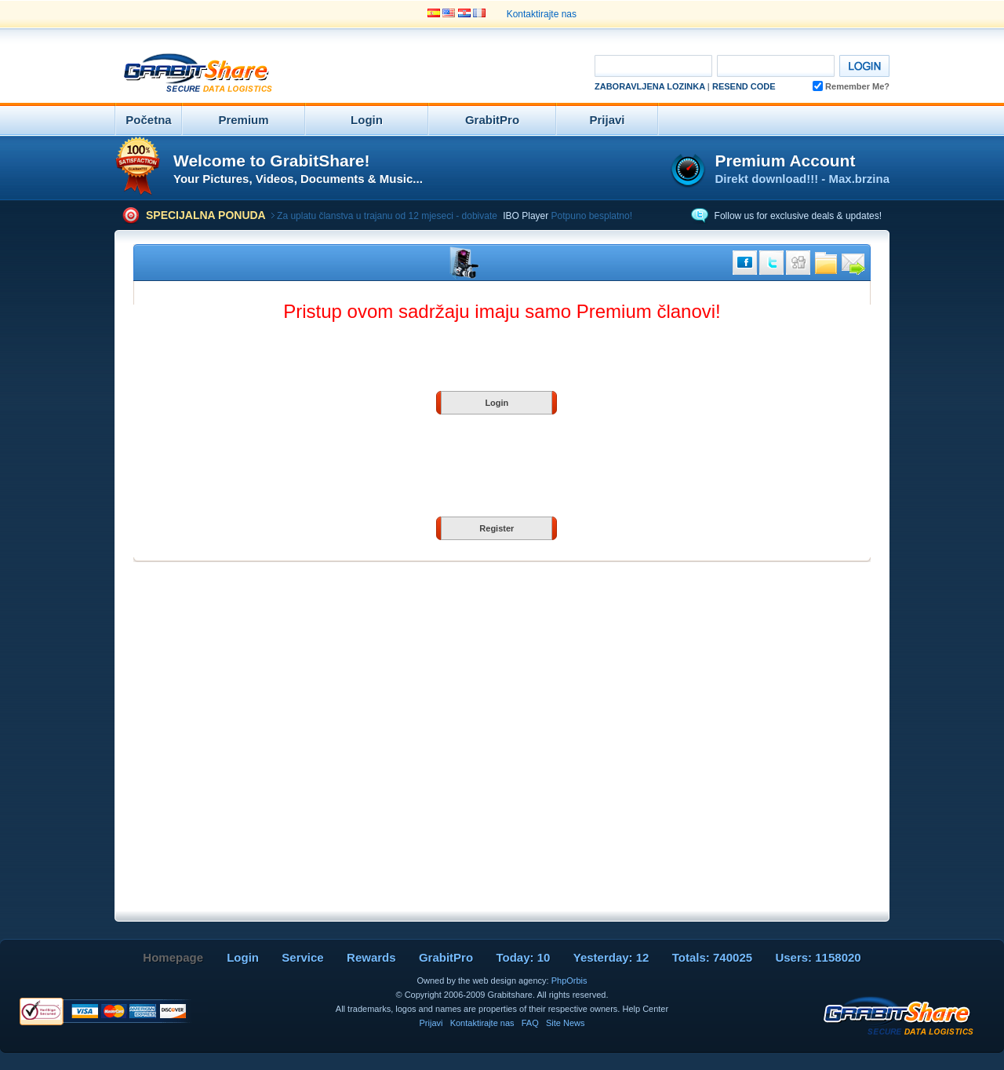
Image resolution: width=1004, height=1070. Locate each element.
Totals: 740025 (712, 957)
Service (302, 957)
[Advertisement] (428, 73)
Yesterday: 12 (611, 957)
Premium (243, 119)
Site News (565, 1023)
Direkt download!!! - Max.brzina (802, 178)
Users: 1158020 (817, 957)
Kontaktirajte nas (542, 14)
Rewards (371, 957)
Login (367, 119)
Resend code (744, 86)
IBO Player (525, 215)
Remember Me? (851, 86)
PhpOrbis (569, 980)
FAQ (530, 1023)
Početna (148, 119)
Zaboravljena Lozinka (650, 86)
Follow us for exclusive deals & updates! (798, 215)
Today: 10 (523, 957)
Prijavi (606, 119)
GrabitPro (492, 119)
